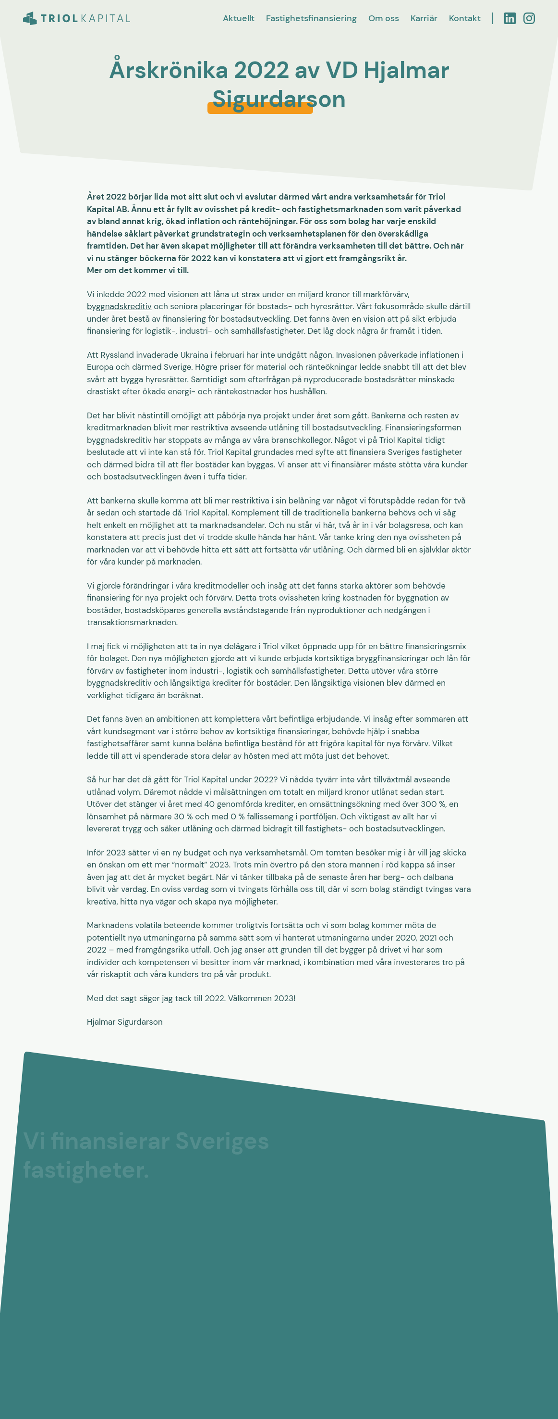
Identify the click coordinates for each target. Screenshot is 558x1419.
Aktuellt (239, 18)
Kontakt (465, 18)
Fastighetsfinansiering (311, 18)
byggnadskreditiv (119, 306)
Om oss (383, 18)
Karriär (424, 18)
